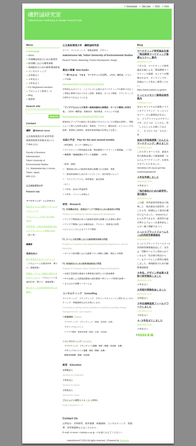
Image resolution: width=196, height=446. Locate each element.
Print (166, 6)
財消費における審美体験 (40, 63)
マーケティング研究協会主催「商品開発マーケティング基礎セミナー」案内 (153, 54)
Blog (30, 95)
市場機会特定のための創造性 (43, 59)
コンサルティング (37, 71)
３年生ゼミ (34, 83)
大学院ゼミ (34, 75)
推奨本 (31, 99)
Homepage (34, 51)
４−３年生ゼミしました (150, 320)
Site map (146, 6)
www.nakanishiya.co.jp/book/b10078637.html (83, 116)
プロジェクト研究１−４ (40, 91)
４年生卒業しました (148, 177)
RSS (157, 6)
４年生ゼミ (34, 79)
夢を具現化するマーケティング (40, 259)
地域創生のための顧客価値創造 (44, 67)
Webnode (124, 440)
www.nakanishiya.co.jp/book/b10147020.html (83, 84)
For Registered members (40, 87)
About (31, 55)
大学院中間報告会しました (151, 289)
